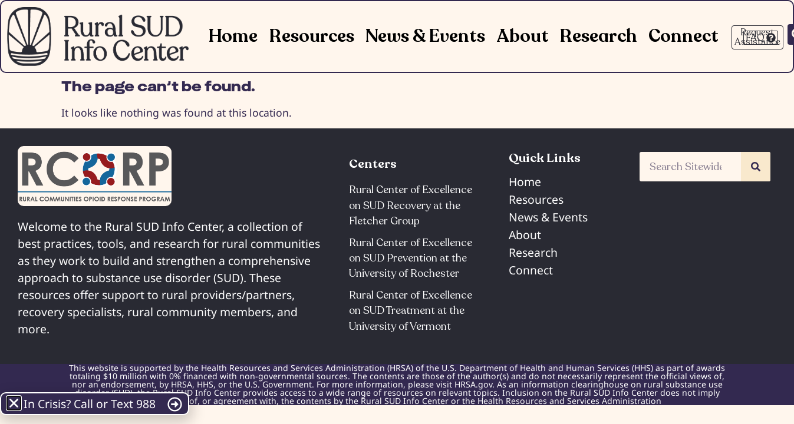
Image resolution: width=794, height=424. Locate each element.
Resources (311, 36)
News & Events (425, 36)
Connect (683, 36)
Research (598, 36)
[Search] (755, 166)
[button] (14, 403)
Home (233, 36)
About (522, 36)
